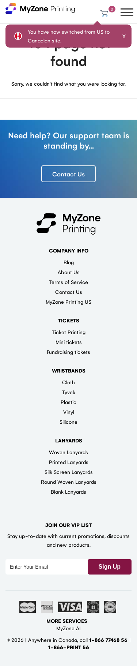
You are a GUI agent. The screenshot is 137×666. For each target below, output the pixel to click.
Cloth (68, 382)
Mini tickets (69, 341)
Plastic (68, 402)
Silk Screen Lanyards (69, 471)
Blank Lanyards (68, 491)
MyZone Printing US (68, 301)
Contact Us (68, 174)
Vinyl (68, 411)
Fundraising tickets (68, 351)
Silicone (68, 421)
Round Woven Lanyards (68, 481)
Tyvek (68, 392)
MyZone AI (68, 628)
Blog (69, 262)
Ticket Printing (68, 332)
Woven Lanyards (68, 452)
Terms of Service (68, 281)
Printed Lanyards (68, 462)
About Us (69, 272)
